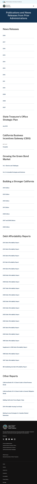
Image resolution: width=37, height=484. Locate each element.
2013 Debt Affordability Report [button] (11, 249)
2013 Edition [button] (6, 194)
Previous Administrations (7, 443)
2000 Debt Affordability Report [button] (11, 334)
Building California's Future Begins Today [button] (13, 400)
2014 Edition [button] (6, 188)
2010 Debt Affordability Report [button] (11, 269)
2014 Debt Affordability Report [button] (11, 242)
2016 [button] (4, 48)
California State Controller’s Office (9, 445)
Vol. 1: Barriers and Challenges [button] (10, 165)
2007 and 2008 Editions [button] (9, 220)
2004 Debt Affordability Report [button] (11, 308)
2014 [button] (4, 61)
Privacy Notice (5, 479)
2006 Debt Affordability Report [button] (11, 295)
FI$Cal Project (5, 454)
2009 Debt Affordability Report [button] (11, 275)
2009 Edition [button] (6, 214)
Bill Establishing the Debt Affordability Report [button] (15, 367)
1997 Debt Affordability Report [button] (11, 360)
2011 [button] (4, 81)
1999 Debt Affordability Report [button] (11, 340)
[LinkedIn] (6, 439)
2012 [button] (4, 74)
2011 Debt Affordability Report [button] (11, 262)
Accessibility (5, 476)
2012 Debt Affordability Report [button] (11, 255)
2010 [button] (4, 88)
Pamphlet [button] (5, 147)
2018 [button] (4, 35)
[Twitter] (3, 439)
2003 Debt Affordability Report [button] (11, 314)
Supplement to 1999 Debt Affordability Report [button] (15, 347)
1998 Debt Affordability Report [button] (11, 353)
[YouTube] (12, 439)
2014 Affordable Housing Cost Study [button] (12, 406)
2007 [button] (4, 107)
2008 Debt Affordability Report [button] (11, 282)
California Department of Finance (9, 447)
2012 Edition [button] (6, 201)
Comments (5, 473)
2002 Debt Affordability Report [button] (11, 321)
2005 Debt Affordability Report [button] (11, 301)
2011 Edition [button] (6, 207)
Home (4, 464)
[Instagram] (14, 439)
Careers (4, 467)
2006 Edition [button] (6, 227)
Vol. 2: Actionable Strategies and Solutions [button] (14, 172)
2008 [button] (4, 101)
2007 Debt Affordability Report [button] (11, 288)
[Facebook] (9, 439)
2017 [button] (4, 42)
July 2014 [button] (5, 126)
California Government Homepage (9, 449)
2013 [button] (4, 68)
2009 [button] (4, 94)
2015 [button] (4, 55)
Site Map (4, 482)
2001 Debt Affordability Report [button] (11, 327)
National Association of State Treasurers (10, 456)
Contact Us (5, 470)
